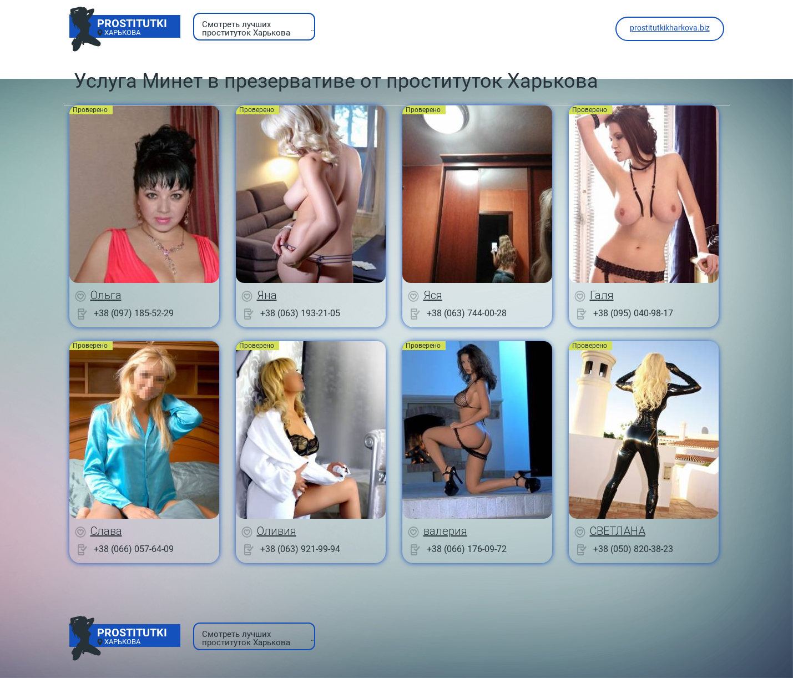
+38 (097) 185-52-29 (134, 313)
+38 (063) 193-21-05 (300, 313)
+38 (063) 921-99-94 (300, 549)
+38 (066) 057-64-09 (134, 549)
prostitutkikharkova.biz (670, 27)
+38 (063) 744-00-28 (467, 313)
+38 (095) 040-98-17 (633, 313)
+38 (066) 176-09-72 (467, 549)
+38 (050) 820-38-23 (633, 549)
